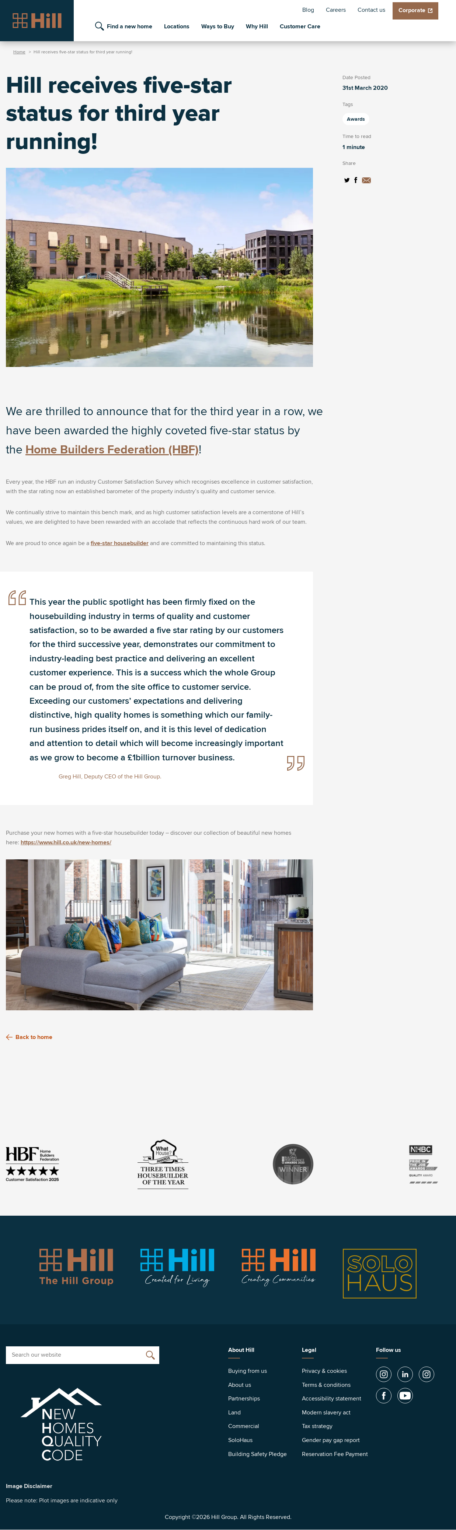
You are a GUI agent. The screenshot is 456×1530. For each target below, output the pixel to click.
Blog (308, 10)
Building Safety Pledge (257, 1454)
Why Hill (257, 26)
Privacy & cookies (324, 1371)
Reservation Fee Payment (335, 1454)
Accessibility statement (331, 1398)
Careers (336, 10)
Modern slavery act (326, 1412)
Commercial (243, 1426)
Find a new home (129, 26)
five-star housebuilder (120, 543)
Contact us (371, 10)
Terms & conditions (326, 1385)
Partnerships (244, 1398)
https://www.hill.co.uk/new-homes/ (66, 842)
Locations (176, 26)
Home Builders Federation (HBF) (112, 450)
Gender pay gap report (331, 1440)
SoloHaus (240, 1440)
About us (239, 1385)
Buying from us (247, 1371)
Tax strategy (317, 1426)
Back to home (29, 1037)
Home (19, 52)
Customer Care (300, 26)
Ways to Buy (217, 26)
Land (234, 1412)
